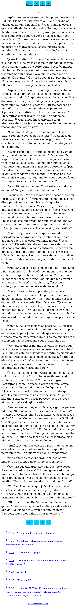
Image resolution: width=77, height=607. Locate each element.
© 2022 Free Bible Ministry (38, 604)
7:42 (11, 580)
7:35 (11, 552)
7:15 (11, 533)
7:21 (11, 541)
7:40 (11, 572)
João (29, 3)
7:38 (11, 560)
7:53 (11, 588)
